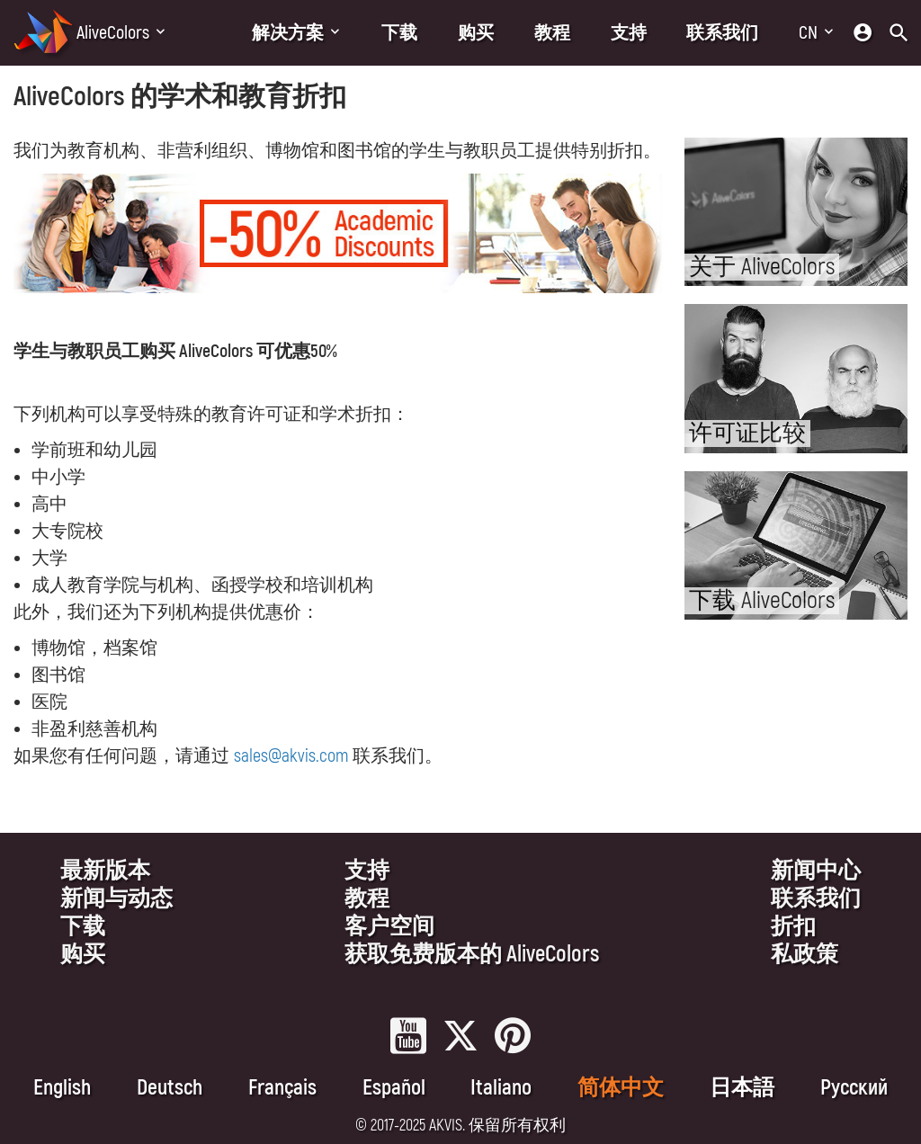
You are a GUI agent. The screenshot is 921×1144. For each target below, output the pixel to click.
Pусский (854, 1088)
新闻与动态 (116, 899)
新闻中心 (816, 871)
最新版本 (105, 871)
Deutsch (169, 1088)
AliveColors (112, 33)
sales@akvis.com (291, 756)
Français (282, 1088)
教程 (552, 33)
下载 (399, 33)
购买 (476, 33)
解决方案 (288, 33)
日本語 (742, 1088)
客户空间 (389, 927)
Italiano (501, 1088)
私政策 (804, 955)
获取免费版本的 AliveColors (471, 955)
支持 (629, 33)
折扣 (793, 927)
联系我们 (722, 33)
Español (393, 1088)
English (62, 1088)
